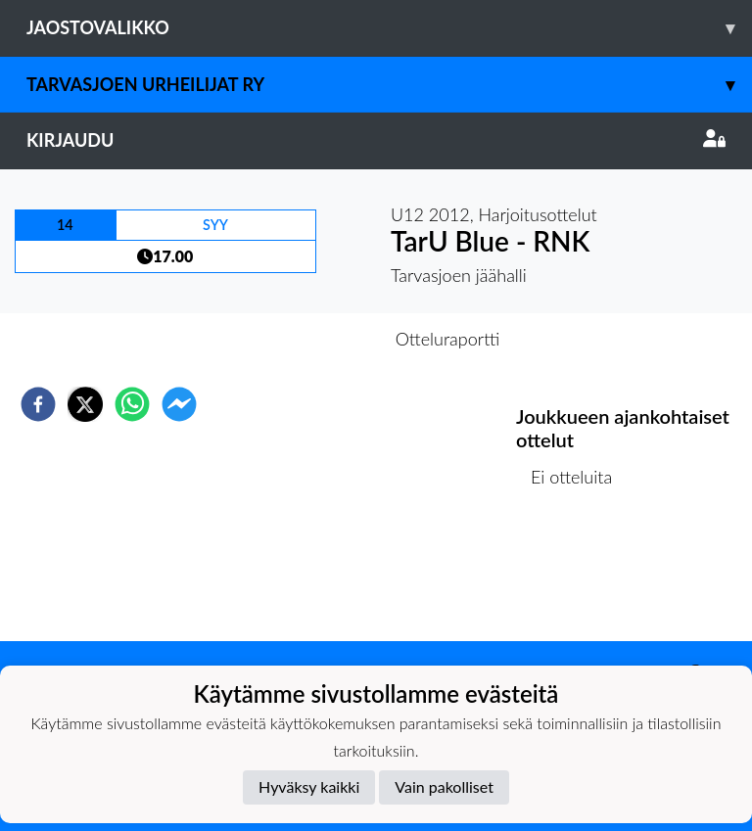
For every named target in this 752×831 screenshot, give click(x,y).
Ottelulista (579, 575)
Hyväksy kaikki (308, 786)
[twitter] (85, 404)
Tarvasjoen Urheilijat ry (389, 85)
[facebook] (38, 404)
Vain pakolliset (444, 786)
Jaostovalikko (389, 28)
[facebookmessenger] (179, 404)
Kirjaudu (376, 140)
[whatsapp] (132, 404)
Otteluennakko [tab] (308, 338)
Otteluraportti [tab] (448, 338)
